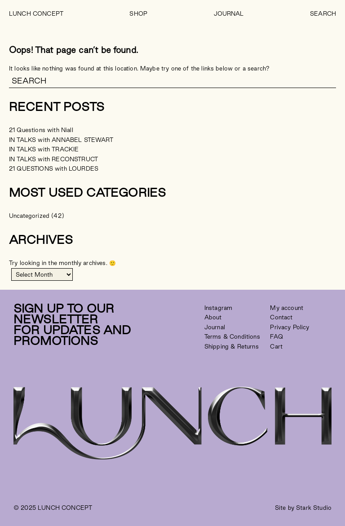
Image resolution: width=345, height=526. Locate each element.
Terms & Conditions (232, 336)
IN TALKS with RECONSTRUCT (53, 159)
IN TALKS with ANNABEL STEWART (61, 140)
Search (323, 13)
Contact (281, 317)
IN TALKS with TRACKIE (44, 149)
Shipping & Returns (231, 346)
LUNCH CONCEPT (36, 13)
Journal (229, 13)
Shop (138, 13)
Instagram (218, 308)
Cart (276, 346)
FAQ (276, 336)
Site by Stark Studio (303, 507)
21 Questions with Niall (41, 130)
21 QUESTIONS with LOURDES (53, 168)
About (213, 317)
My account (286, 308)
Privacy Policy (289, 327)
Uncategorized (29, 215)
